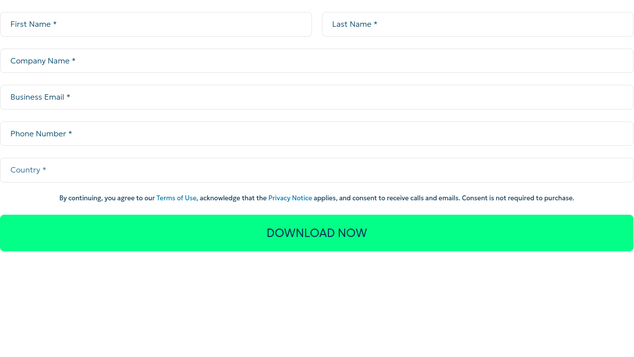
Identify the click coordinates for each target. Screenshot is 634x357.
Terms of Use (177, 198)
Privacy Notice (290, 198)
